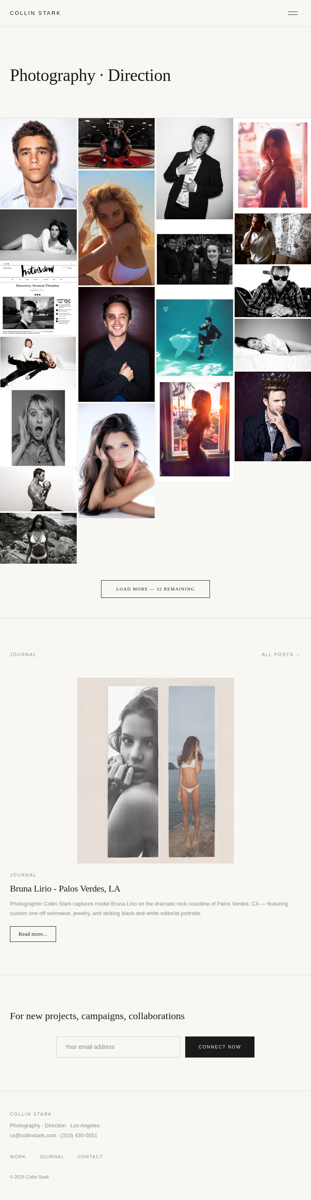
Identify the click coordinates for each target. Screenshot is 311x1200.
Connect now (219, 1046)
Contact (90, 1156)
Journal (52, 1156)
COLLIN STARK (35, 13)
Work (18, 1156)
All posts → (281, 654)
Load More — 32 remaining (155, 588)
